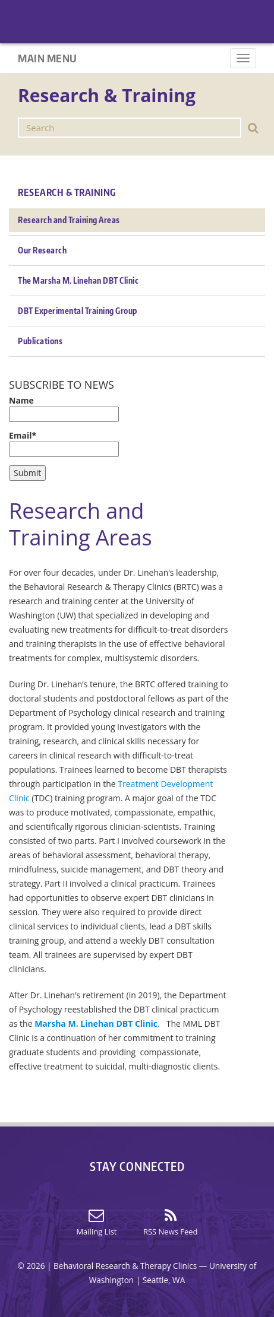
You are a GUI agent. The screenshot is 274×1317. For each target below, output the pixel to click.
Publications (40, 341)
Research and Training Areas (69, 220)
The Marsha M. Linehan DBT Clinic (78, 280)
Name (64, 408)
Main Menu (47, 58)
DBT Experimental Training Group (77, 311)
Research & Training (67, 192)
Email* (64, 443)
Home (257, 27)
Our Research (42, 250)
